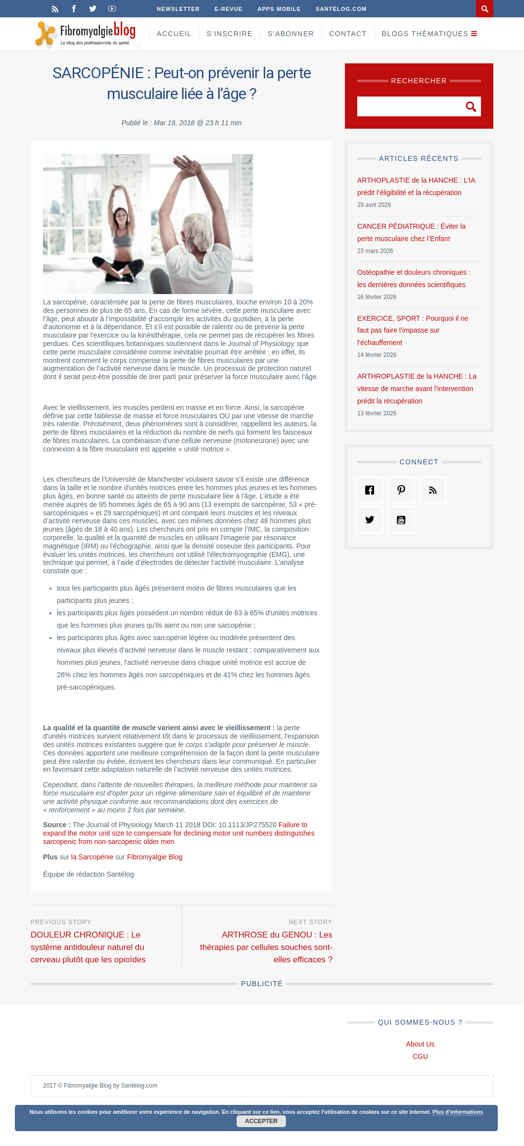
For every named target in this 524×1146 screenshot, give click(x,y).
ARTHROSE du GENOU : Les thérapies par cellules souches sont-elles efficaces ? (266, 947)
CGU (420, 1056)
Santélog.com (341, 9)
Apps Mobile (279, 9)
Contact (348, 34)
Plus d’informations (457, 1112)
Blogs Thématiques (425, 34)
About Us (420, 1044)
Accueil (174, 34)
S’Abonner (291, 34)
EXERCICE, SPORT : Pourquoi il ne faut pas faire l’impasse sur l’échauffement (412, 330)
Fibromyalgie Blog (155, 857)
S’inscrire (229, 34)
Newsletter (178, 9)
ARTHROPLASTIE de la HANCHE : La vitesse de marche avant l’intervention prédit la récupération (416, 388)
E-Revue (229, 9)
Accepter (261, 1121)
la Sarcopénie (92, 857)
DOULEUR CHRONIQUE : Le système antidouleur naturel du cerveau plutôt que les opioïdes (88, 947)
